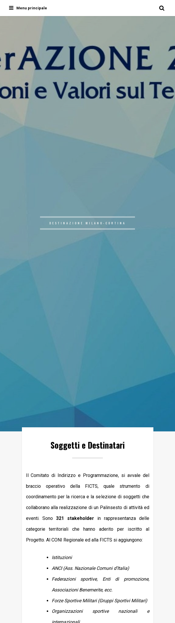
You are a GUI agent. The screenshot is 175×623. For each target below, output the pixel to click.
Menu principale (28, 8)
